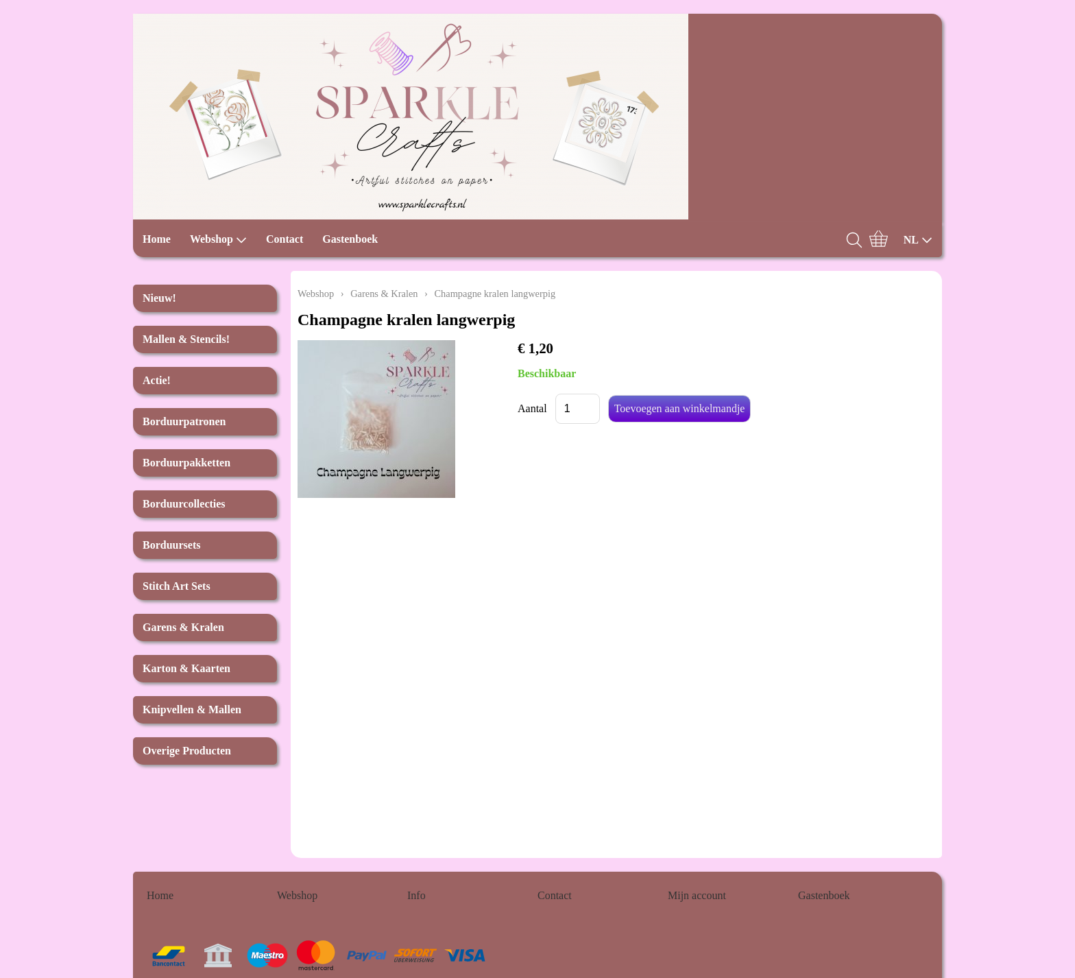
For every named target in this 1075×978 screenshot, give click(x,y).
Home (157, 239)
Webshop (218, 239)
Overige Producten (187, 750)
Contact (284, 239)
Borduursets (171, 545)
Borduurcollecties (184, 504)
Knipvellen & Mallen (192, 709)
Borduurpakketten (186, 462)
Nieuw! (159, 298)
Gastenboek (350, 239)
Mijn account (697, 895)
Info (416, 895)
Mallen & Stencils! (186, 339)
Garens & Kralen (183, 627)
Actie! (157, 380)
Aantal (532, 408)
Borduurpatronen (184, 421)
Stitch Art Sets (176, 586)
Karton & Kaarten (186, 668)
